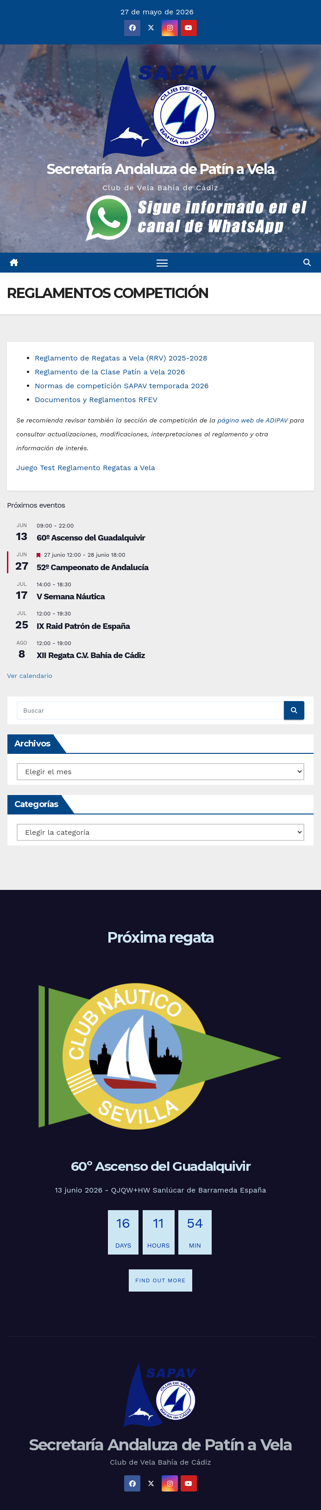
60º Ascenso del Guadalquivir (91, 537)
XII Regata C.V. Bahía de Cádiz (91, 655)
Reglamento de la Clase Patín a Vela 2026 (110, 371)
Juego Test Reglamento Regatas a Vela (85, 467)
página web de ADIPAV (252, 420)
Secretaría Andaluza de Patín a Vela (161, 169)
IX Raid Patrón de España (83, 626)
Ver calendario (29, 675)
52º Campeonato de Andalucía (92, 567)
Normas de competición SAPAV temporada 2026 (122, 385)
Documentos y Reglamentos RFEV (96, 399)
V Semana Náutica (71, 596)
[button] (307, 262)
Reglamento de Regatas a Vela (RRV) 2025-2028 (121, 358)
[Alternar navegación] (162, 262)
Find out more (160, 1280)
